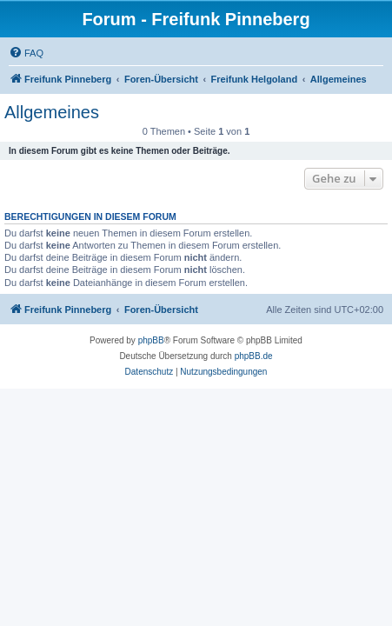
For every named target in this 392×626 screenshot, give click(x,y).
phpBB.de (254, 356)
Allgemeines (51, 112)
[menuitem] (26, 53)
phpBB (151, 340)
